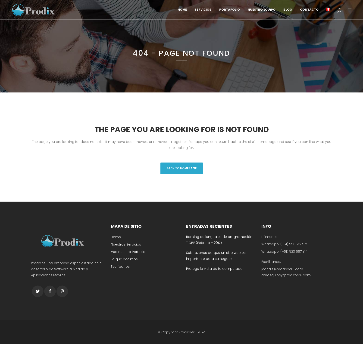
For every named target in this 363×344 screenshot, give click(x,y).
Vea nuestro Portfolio (128, 251)
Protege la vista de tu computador (215, 268)
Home (116, 237)
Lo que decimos (124, 259)
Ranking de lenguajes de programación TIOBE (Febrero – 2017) (219, 239)
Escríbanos (120, 266)
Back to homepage (181, 168)
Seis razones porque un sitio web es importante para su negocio (216, 255)
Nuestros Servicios (126, 244)
